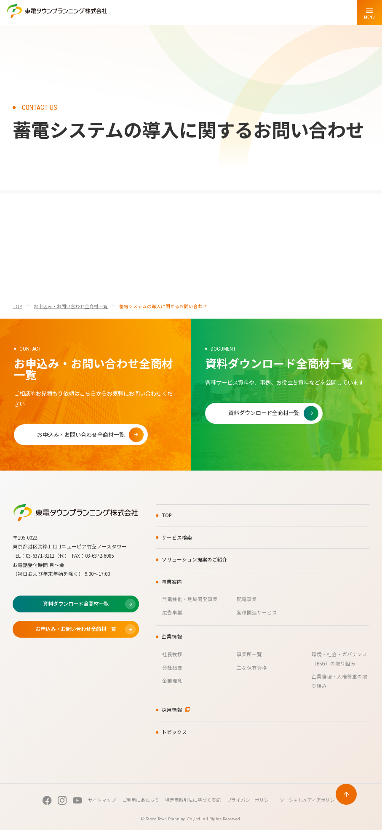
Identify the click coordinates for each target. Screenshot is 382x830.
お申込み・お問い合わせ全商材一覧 (71, 306)
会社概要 (172, 667)
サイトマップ (102, 800)
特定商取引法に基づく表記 (193, 800)
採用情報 (172, 709)
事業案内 (172, 581)
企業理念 (172, 680)
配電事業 (247, 599)
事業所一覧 (249, 654)
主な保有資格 (252, 667)
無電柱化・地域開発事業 (190, 599)
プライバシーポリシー (250, 800)
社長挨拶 (172, 654)
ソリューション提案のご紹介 (194, 559)
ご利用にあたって (140, 800)
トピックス (174, 732)
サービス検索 (177, 537)
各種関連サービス (257, 612)
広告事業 (172, 612)
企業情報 (172, 636)
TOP (17, 306)
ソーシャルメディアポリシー (309, 800)
